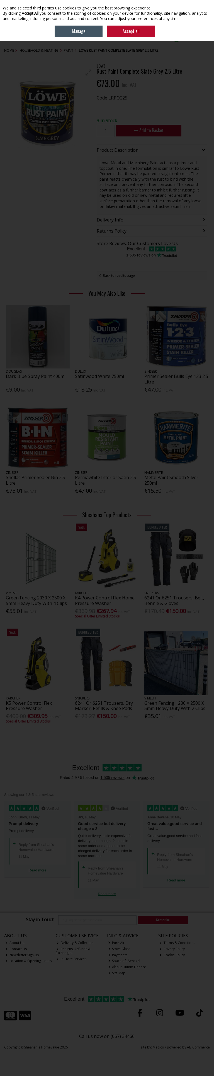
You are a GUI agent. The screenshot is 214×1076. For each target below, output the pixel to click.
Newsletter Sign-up (22, 955)
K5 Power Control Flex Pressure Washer (29, 705)
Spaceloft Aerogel (124, 960)
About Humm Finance (127, 967)
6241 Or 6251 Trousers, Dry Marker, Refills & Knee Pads (104, 705)
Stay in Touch (40, 920)
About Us (14, 942)
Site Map (117, 973)
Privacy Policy (172, 949)
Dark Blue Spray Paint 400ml (35, 376)
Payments (118, 955)
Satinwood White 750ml (99, 376)
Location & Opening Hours (28, 960)
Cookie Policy (172, 955)
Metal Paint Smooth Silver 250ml (171, 480)
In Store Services (71, 959)
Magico (158, 1047)
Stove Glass (119, 949)
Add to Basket (149, 130)
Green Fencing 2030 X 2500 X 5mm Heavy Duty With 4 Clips (36, 600)
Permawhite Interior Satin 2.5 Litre (105, 480)
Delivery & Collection (75, 942)
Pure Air (116, 942)
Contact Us (16, 949)
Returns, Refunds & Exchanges (73, 951)
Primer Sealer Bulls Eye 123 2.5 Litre (176, 379)
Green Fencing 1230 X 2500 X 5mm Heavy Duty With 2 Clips (174, 705)
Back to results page (119, 275)
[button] (88, 72)
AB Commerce (198, 1047)
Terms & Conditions (177, 942)
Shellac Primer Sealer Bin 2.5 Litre (35, 480)
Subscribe (163, 919)
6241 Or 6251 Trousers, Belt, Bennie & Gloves (174, 600)
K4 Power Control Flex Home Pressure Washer (105, 600)
